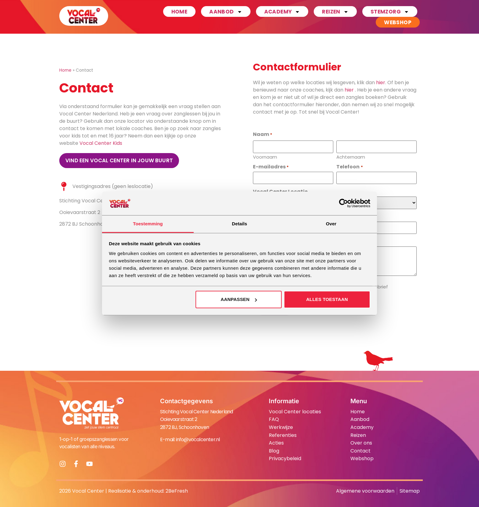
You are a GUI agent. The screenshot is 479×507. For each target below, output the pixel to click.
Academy (282, 11)
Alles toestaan (327, 299)
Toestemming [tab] (148, 223)
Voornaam (265, 156)
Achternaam (350, 156)
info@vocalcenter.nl (198, 439)
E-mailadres (271, 166)
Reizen (335, 11)
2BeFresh (177, 490)
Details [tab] (239, 223)
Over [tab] (331, 223)
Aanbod (225, 11)
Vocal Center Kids (100, 143)
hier (380, 82)
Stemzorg (390, 11)
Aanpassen (239, 299)
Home (179, 11)
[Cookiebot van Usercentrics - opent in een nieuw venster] (343, 203)
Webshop (397, 22)
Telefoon (349, 166)
